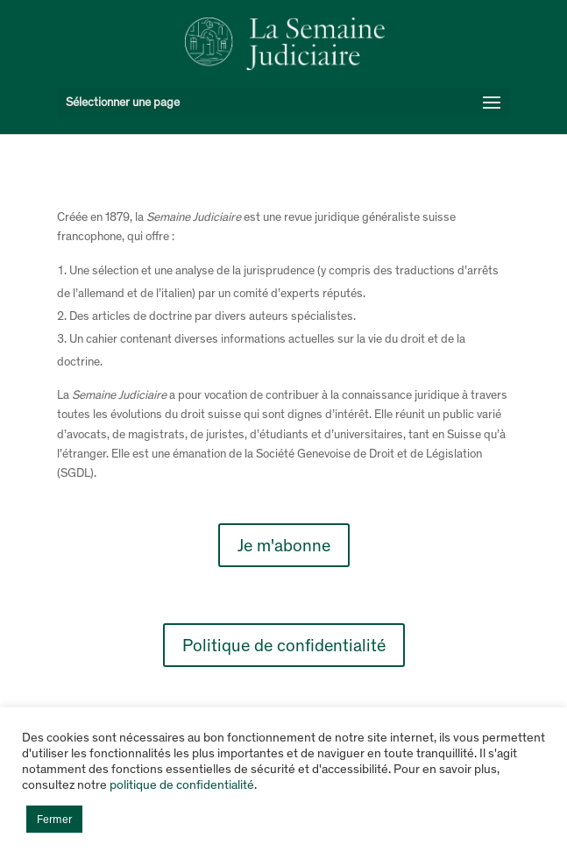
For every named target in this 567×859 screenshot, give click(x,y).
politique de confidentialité (182, 784)
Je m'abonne (283, 545)
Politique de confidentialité (284, 645)
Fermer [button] (54, 819)
